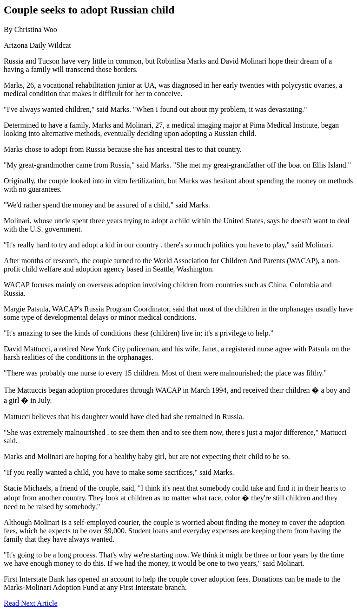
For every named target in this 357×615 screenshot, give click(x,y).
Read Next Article (31, 603)
